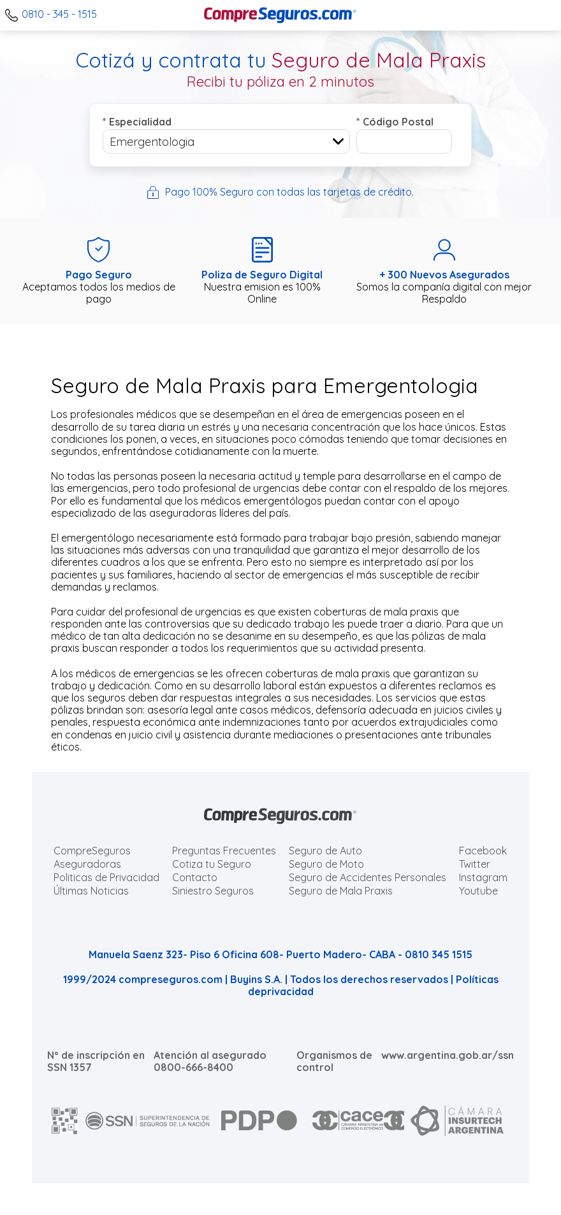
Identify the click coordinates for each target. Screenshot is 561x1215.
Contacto (194, 877)
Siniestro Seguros (213, 891)
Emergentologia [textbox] (152, 141)
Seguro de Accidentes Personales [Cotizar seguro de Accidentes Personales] (367, 877)
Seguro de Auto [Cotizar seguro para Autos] (325, 850)
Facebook (483, 850)
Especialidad (137, 122)
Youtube (478, 891)
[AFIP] (65, 1120)
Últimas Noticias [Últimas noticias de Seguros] (91, 891)
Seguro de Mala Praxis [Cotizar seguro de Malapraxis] (341, 891)
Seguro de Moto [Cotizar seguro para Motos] (326, 864)
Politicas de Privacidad (106, 877)
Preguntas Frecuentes (224, 850)
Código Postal (394, 122)
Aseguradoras (87, 864)
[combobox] (226, 141)
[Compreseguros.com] (280, 15)
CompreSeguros (92, 850)
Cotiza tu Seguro (211, 864)
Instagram (483, 877)
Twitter (474, 864)
